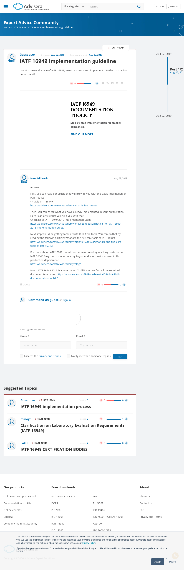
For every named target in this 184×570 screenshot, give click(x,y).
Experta (8, 516)
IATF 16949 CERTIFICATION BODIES (54, 449)
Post (120, 356)
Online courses (13, 510)
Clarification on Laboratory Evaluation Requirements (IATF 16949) (73, 427)
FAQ (142, 510)
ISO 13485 (99, 510)
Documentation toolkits (17, 503)
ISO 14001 (57, 516)
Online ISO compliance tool (20, 496)
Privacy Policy (88, 543)
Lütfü (24, 443)
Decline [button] (172, 562)
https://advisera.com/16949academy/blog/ (55, 264)
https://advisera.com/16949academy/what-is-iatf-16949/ (63, 205)
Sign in (67, 300)
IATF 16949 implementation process (56, 406)
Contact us (146, 503)
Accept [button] (157, 562)
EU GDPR (98, 503)
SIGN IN (160, 6)
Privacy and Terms (50, 356)
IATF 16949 (19, 27)
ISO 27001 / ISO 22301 (64, 496)
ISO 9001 (56, 510)
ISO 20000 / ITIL (102, 530)
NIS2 (96, 496)
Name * (24, 336)
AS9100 (97, 523)
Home (7, 27)
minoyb (26, 419)
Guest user (28, 400)
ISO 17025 (57, 530)
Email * (80, 336)
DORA (54, 503)
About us (145, 496)
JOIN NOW (173, 6)
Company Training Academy (20, 523)
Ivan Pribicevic (39, 178)
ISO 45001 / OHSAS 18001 (108, 516)
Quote (25, 284)
